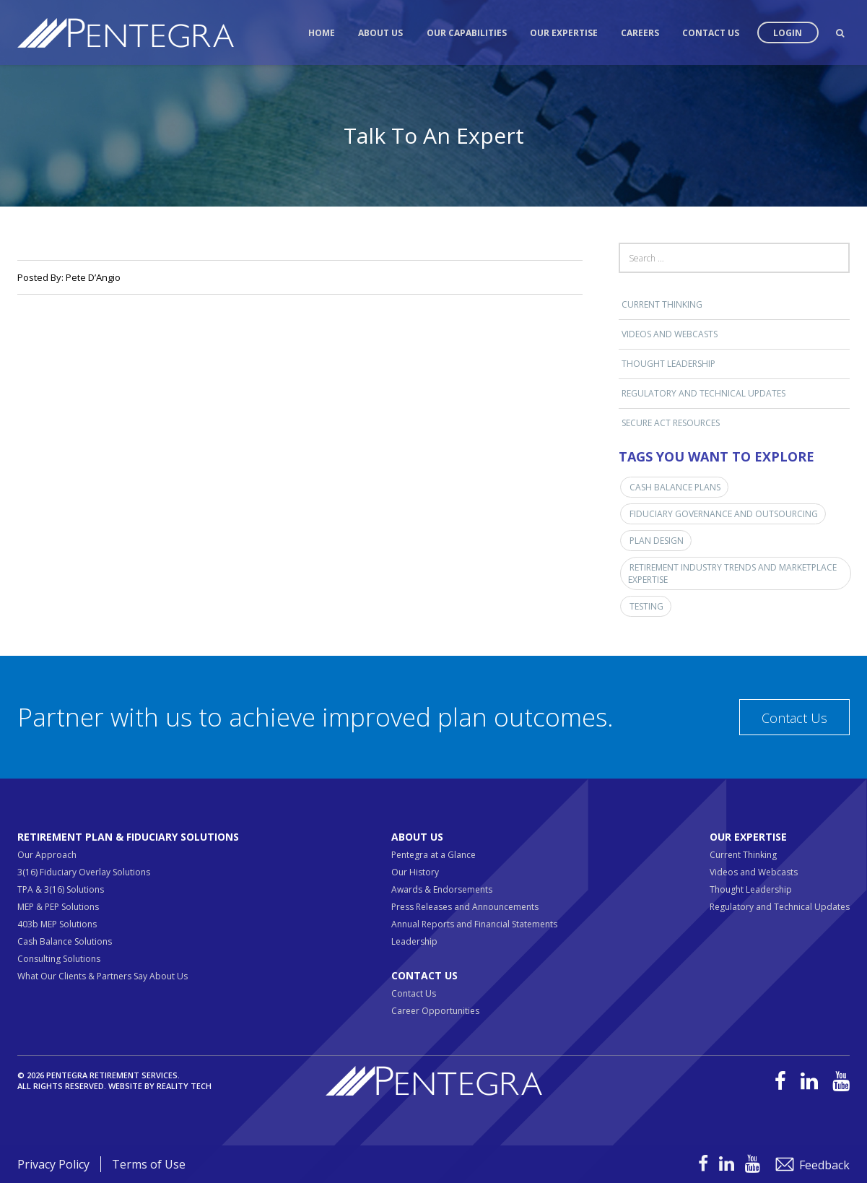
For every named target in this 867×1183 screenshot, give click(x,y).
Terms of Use (149, 1164)
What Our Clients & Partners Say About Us (102, 976)
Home (321, 33)
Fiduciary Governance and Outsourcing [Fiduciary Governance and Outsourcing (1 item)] (723, 514)
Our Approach (47, 855)
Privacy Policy (53, 1164)
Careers (640, 33)
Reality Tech (184, 1085)
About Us (380, 33)
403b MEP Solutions (57, 924)
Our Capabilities (467, 33)
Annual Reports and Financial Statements (474, 924)
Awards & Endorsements (441, 889)
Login (787, 33)
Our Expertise (564, 33)
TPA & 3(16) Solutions (60, 889)
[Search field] (734, 258)
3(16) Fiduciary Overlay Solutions (83, 872)
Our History (415, 872)
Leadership (414, 941)
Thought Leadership (668, 364)
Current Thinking (662, 304)
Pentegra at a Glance (433, 855)
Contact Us (710, 33)
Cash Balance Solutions (64, 941)
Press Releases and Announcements (465, 907)
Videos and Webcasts (670, 334)
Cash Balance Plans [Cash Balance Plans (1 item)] (674, 487)
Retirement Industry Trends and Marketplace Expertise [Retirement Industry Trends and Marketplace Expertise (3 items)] (732, 573)
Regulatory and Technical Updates (703, 393)
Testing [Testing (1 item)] (646, 606)
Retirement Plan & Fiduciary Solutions (128, 837)
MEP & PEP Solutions (58, 907)
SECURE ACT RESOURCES (671, 423)
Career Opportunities (435, 1011)
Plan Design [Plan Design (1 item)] (656, 540)
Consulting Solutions (58, 959)
